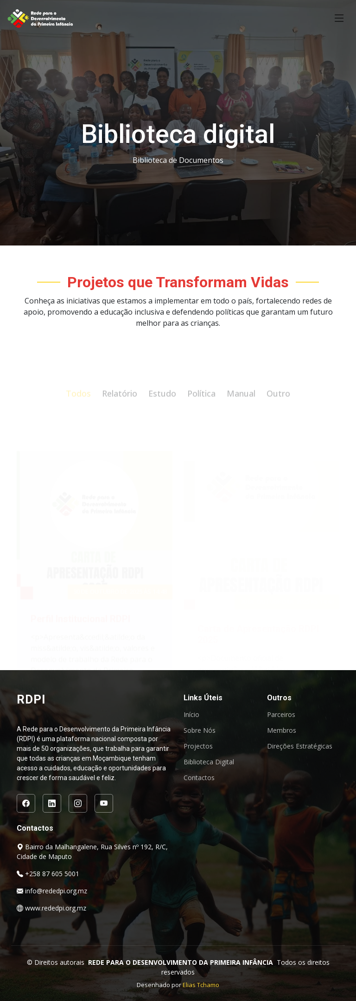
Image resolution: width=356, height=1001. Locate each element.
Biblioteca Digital (209, 762)
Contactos (199, 778)
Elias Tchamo (201, 985)
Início (191, 714)
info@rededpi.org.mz (56, 890)
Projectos (198, 746)
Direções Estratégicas (299, 746)
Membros (281, 730)
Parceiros (281, 714)
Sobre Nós (200, 730)
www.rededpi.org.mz (55, 908)
